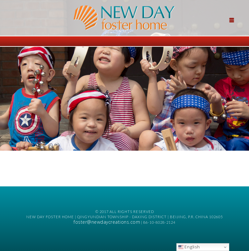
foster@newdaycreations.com (107, 222)
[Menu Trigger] (232, 19)
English (189, 247)
